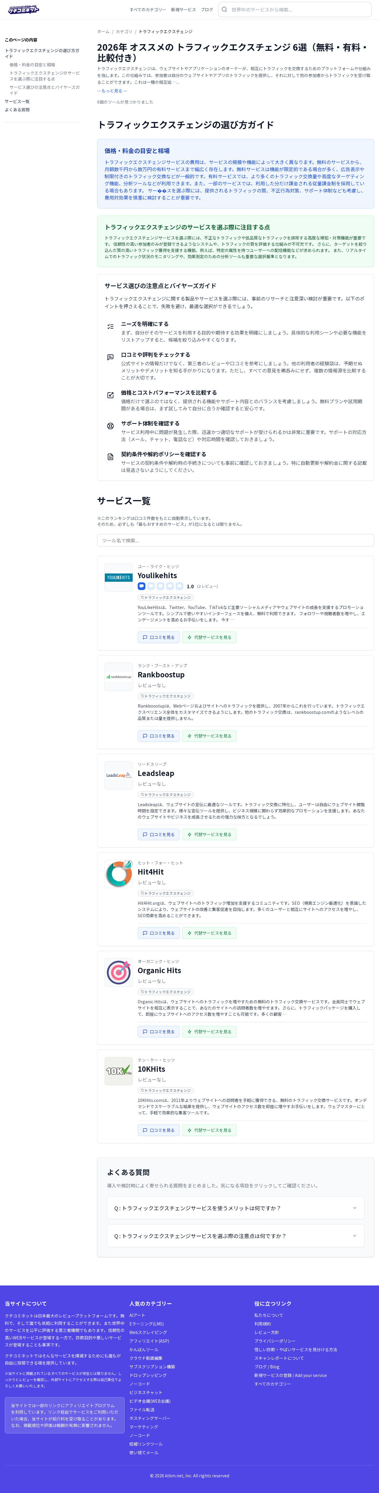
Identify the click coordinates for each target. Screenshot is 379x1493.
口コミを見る (159, 637)
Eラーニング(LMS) (146, 1324)
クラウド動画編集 (146, 1358)
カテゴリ (124, 31)
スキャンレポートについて (279, 1358)
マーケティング (143, 1427)
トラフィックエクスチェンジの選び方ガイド (42, 53)
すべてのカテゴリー (272, 1384)
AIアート (137, 1315)
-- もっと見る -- (112, 91)
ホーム (103, 31)
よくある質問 (17, 110)
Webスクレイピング (148, 1332)
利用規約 (262, 1324)
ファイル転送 (141, 1409)
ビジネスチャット (146, 1392)
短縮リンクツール (146, 1444)
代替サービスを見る (209, 637)
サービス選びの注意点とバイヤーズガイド (44, 90)
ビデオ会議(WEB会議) (150, 1401)
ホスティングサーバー (150, 1418)
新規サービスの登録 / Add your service (290, 1375)
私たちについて (268, 1315)
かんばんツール (143, 1349)
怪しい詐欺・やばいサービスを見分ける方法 (295, 1349)
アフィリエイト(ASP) (149, 1341)
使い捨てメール (143, 1452)
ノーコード (139, 1384)
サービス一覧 (17, 101)
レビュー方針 (266, 1332)
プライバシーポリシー (275, 1341)
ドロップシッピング (148, 1375)
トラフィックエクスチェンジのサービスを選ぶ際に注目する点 (44, 76)
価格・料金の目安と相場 (32, 65)
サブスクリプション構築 (152, 1367)
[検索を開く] (295, 9)
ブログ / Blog (267, 1367)
